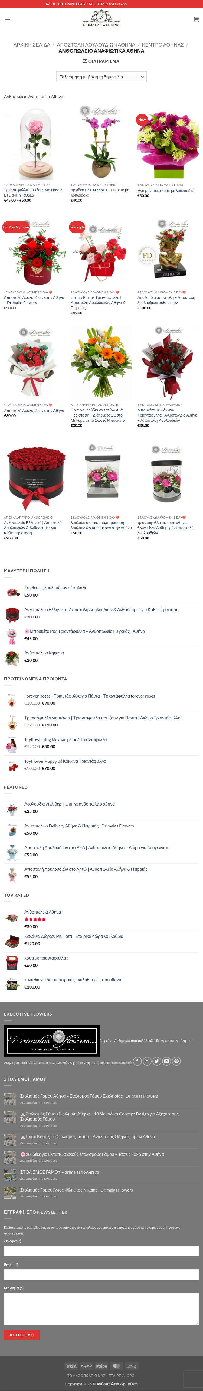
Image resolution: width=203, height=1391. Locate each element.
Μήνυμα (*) (14, 1288)
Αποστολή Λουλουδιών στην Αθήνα (34, 410)
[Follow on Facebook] (137, 1061)
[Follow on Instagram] (147, 1061)
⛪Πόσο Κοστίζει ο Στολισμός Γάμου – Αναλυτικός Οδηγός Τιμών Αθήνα (87, 1136)
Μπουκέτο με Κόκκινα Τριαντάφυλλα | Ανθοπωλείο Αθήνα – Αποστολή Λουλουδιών (167, 415)
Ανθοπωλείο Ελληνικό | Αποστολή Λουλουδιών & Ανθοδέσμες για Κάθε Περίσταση (33, 527)
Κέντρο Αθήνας (163, 45)
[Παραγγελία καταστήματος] (101, 76)
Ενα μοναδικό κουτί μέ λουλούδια (165, 190)
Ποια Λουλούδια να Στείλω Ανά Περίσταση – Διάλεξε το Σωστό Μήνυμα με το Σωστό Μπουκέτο (98, 415)
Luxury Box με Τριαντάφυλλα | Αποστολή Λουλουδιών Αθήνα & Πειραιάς (98, 302)
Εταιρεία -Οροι (122, 1376)
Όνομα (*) (12, 1241)
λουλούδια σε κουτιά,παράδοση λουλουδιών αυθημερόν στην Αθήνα (101, 525)
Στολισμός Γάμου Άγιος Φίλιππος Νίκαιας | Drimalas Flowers (76, 1189)
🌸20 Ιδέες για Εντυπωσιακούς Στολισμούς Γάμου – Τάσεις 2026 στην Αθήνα (92, 1154)
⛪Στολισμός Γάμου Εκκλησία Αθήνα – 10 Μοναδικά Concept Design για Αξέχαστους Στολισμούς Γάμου (99, 1116)
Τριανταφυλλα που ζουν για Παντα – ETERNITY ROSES (34, 192)
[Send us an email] (166, 1061)
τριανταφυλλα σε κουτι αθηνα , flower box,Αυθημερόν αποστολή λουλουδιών (165, 527)
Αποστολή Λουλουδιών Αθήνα (96, 45)
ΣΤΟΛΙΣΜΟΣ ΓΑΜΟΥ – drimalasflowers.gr (59, 1171)
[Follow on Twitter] (156, 1061)
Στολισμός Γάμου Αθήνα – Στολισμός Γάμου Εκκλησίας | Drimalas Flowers (89, 1095)
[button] (7, 19)
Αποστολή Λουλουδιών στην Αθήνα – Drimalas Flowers (34, 300)
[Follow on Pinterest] (176, 1061)
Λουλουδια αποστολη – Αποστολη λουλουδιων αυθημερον (166, 300)
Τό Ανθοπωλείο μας (86, 1376)
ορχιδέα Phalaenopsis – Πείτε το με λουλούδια (100, 192)
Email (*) (11, 1264)
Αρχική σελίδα (32, 45)
